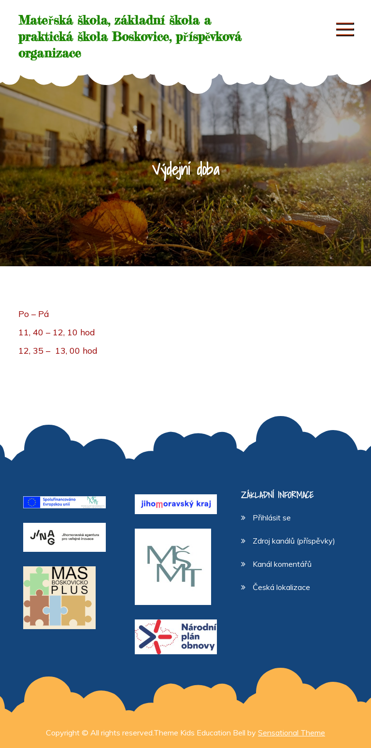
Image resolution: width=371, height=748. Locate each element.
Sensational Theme (291, 732)
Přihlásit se (272, 517)
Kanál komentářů (282, 564)
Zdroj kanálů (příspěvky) (294, 541)
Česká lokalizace (281, 587)
